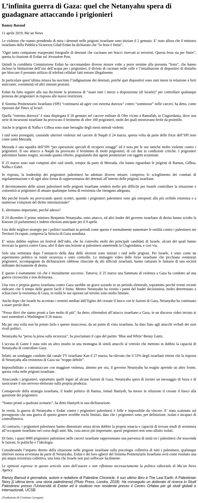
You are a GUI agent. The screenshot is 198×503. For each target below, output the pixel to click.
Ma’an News (33, 33)
